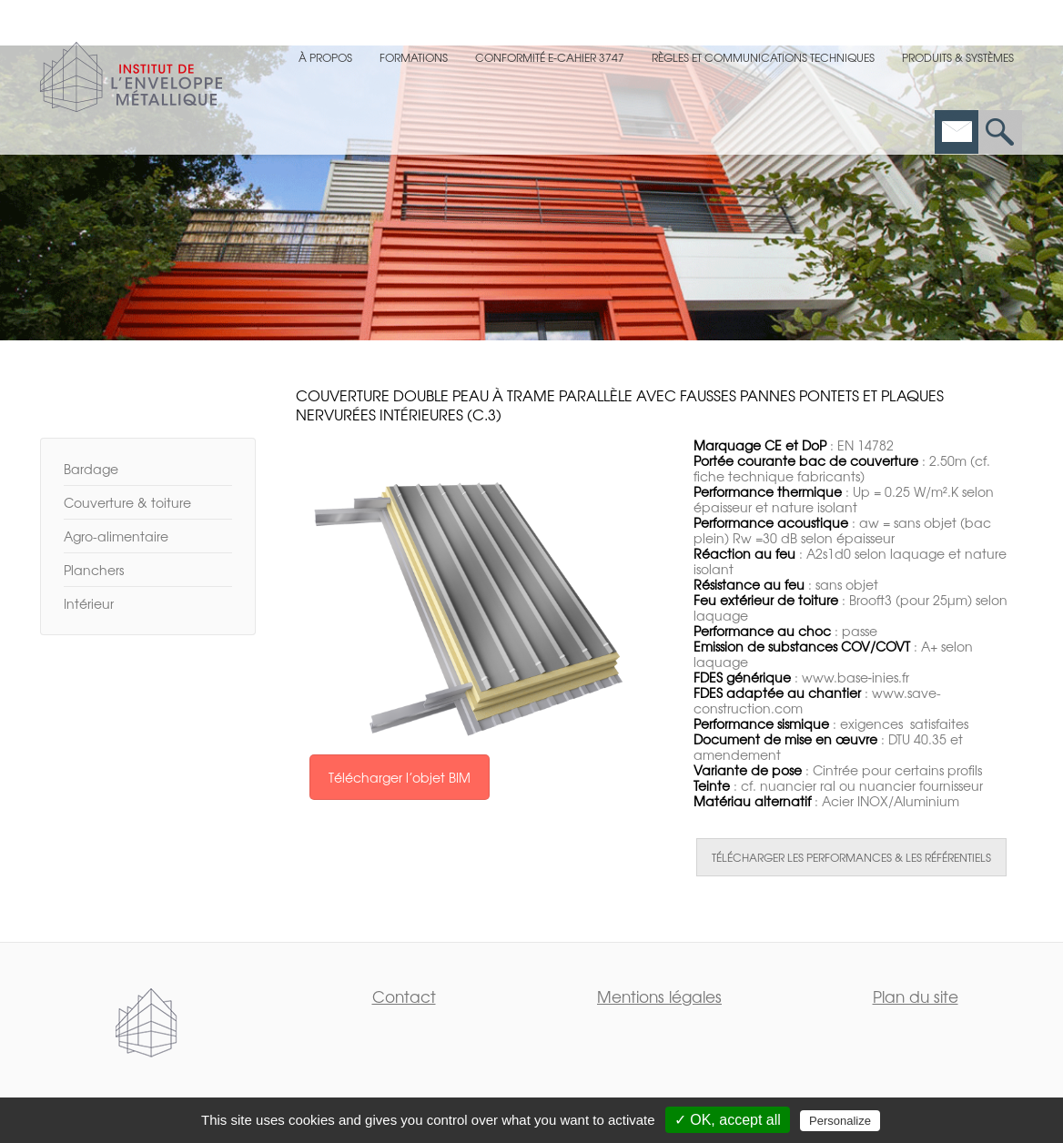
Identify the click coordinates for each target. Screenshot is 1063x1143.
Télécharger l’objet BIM (400, 777)
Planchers (94, 570)
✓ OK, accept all (727, 1120)
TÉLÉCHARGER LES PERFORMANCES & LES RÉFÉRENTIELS (851, 857)
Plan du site (915, 996)
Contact (404, 996)
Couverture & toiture (127, 502)
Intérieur (89, 603)
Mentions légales (659, 996)
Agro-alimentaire (116, 536)
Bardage (91, 469)
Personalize (840, 1121)
